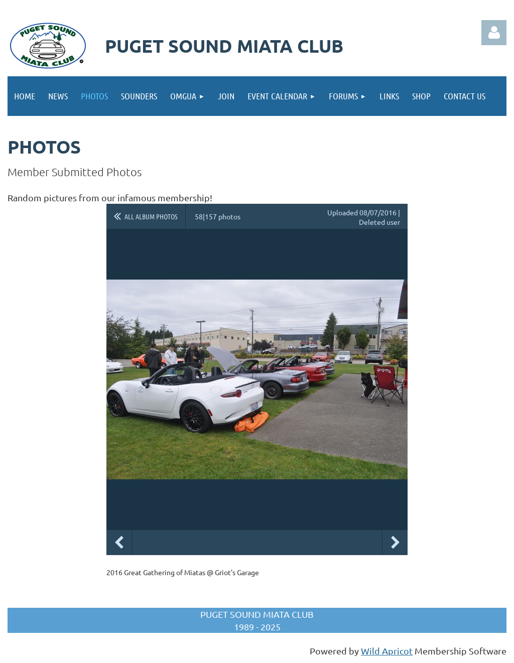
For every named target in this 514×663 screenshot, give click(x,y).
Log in (493, 32)
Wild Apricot (387, 650)
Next (395, 542)
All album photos (151, 216)
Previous (119, 542)
